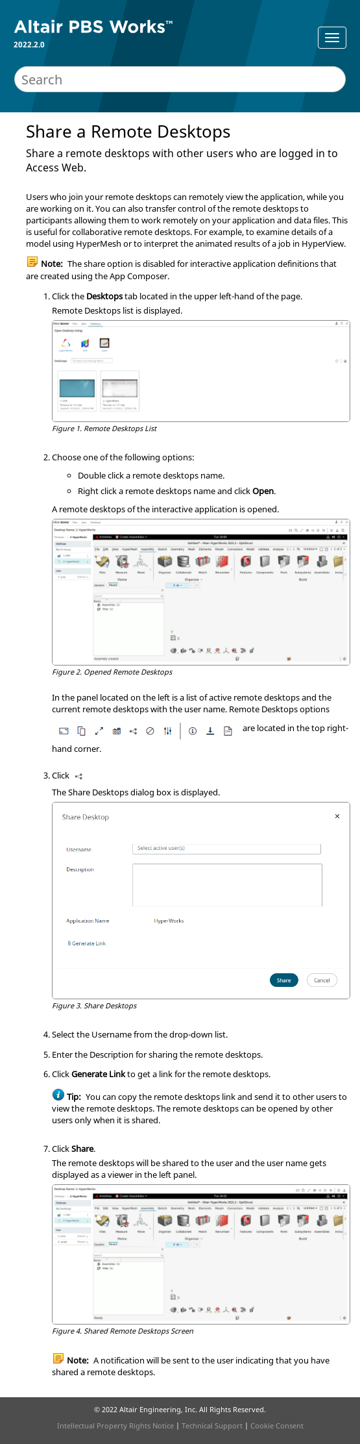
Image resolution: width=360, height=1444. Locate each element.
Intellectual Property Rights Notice (115, 1425)
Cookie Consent (277, 1425)
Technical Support (212, 1425)
